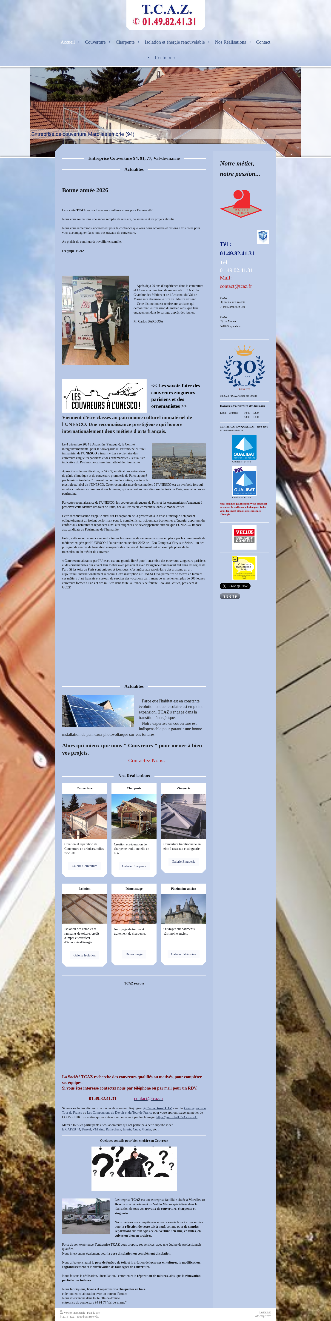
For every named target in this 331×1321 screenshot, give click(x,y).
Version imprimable (72, 1312)
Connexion (265, 1312)
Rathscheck (113, 1129)
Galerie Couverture (84, 866)
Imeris (127, 1129)
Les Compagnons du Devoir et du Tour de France (119, 1112)
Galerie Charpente (134, 866)
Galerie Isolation (85, 955)
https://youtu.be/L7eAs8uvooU (176, 1117)
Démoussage (134, 954)
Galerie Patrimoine (183, 954)
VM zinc (98, 1129)
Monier (146, 1129)
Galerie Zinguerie (183, 861)
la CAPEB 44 (71, 1129)
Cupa (136, 1129)
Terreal (86, 1129)
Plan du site (93, 1312)
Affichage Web (263, 1316)
